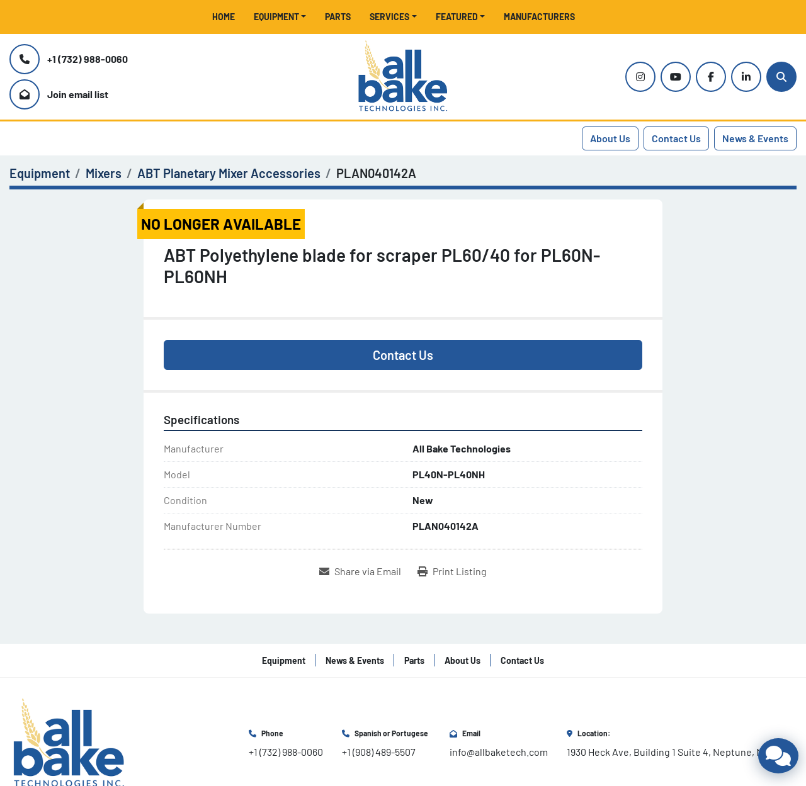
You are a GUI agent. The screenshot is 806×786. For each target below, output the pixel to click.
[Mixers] (104, 173)
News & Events (755, 138)
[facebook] (711, 77)
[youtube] (676, 77)
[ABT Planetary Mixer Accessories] (229, 173)
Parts (338, 16)
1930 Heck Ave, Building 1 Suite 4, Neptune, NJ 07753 (682, 752)
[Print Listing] (452, 571)
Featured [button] (457, 16)
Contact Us (676, 138)
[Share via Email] (360, 571)
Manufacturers (539, 16)
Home (223, 16)
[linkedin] (746, 77)
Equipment (276, 16)
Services (389, 16)
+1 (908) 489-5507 (379, 752)
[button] (280, 16)
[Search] (781, 77)
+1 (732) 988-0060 (87, 59)
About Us (610, 138)
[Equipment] (39, 173)
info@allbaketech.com (499, 752)
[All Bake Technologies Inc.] (68, 742)
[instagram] (640, 77)
